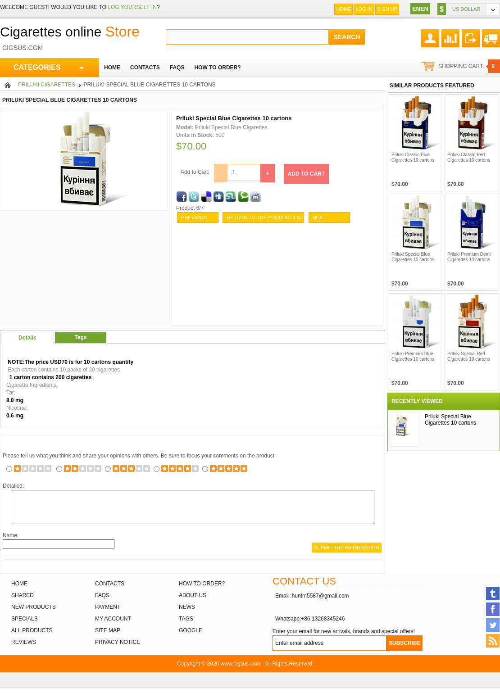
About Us (192, 595)
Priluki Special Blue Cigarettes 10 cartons (412, 257)
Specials (24, 619)
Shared (22, 595)
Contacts (109, 583)
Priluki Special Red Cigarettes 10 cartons (468, 356)
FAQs (102, 595)
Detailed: (13, 486)
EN (416, 8)
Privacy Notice (117, 642)
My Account (113, 619)
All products (32, 630)
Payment (107, 607)
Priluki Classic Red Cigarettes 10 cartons (468, 157)
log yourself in (132, 7)
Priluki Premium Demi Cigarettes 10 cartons (469, 257)
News (187, 607)
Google (190, 630)
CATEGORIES (49, 67)
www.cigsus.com (241, 664)
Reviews (23, 642)
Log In (363, 9)
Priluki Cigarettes (46, 85)
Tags (80, 337)
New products (33, 607)
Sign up (387, 9)
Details (27, 338)
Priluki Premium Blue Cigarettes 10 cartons (412, 356)
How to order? (202, 583)
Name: (10, 535)
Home (343, 9)
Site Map (107, 630)
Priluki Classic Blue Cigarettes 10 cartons (412, 157)
